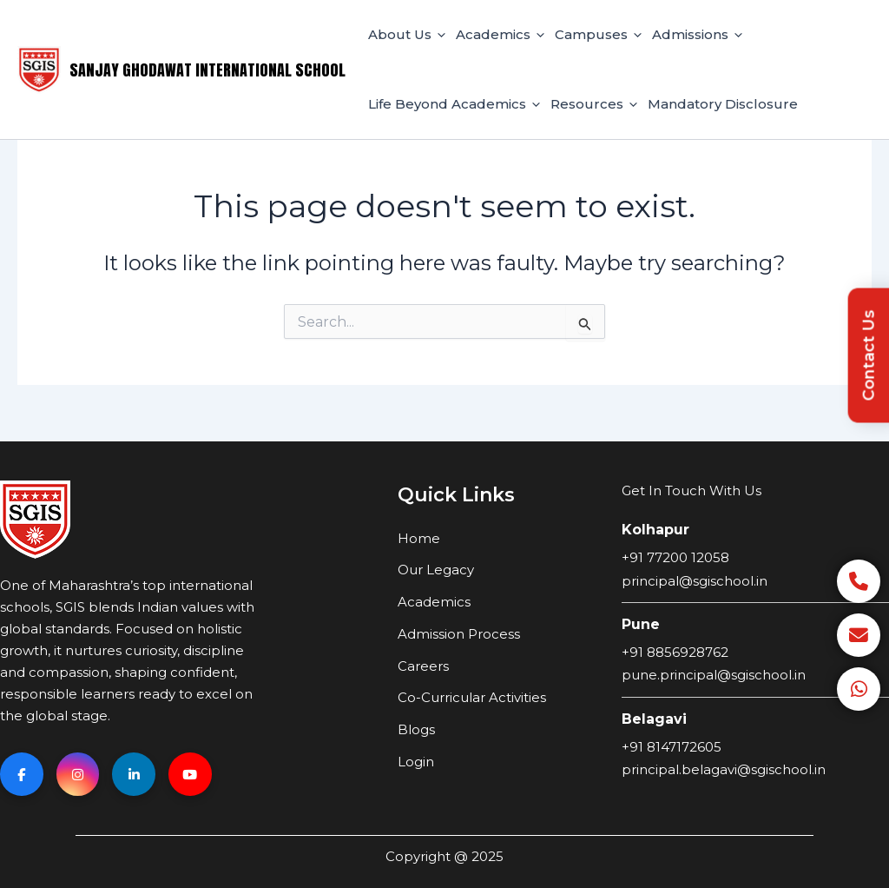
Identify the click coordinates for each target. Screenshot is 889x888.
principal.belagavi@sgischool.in (724, 769)
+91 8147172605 (671, 746)
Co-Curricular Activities (472, 697)
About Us (406, 35)
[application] (438, 35)
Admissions (697, 35)
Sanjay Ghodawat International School (207, 70)
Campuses (598, 35)
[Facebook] (21, 774)
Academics (500, 35)
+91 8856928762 (675, 651)
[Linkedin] (134, 774)
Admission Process (459, 634)
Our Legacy (436, 569)
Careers (423, 665)
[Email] (858, 635)
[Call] (858, 581)
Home (419, 537)
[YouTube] (191, 774)
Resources (593, 104)
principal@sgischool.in (694, 580)
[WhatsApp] (858, 689)
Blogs (416, 729)
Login (416, 761)
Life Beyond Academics (454, 104)
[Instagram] (78, 774)
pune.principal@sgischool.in (714, 674)
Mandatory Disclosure (723, 104)
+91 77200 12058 (675, 557)
